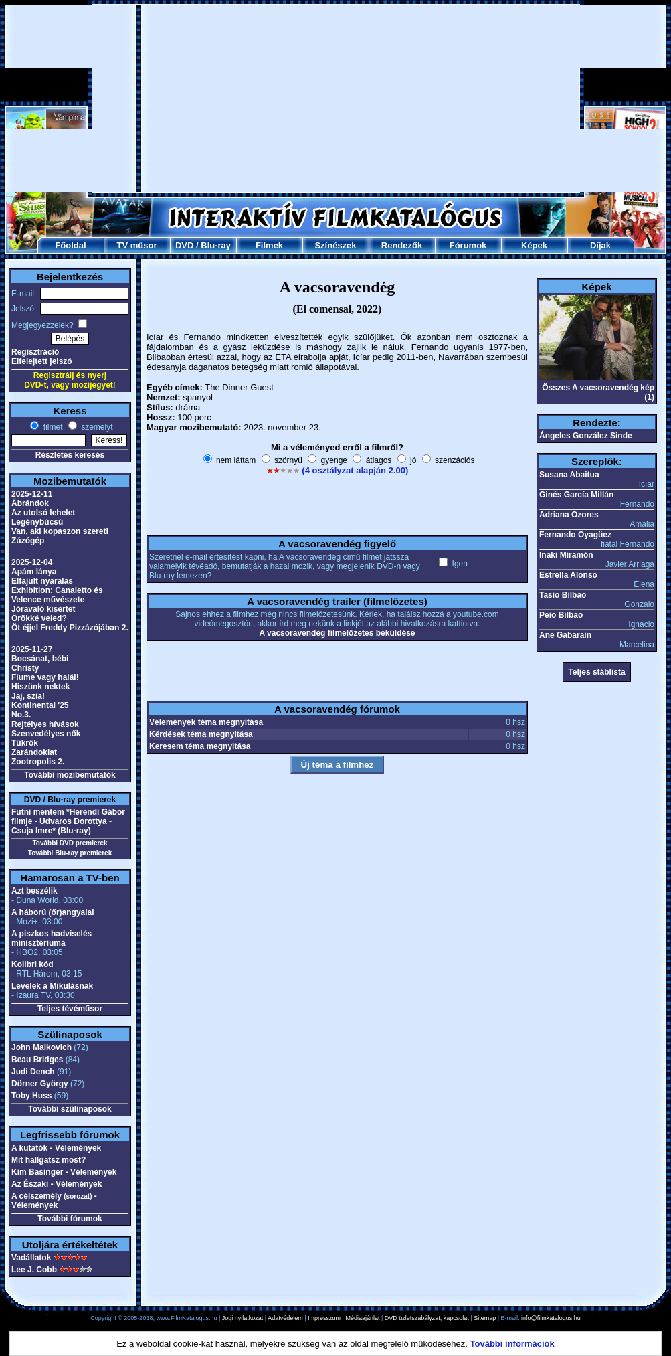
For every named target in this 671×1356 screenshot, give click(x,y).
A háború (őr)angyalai (52, 912)
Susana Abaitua (569, 474)
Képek (534, 245)
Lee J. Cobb (34, 1269)
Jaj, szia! (28, 696)
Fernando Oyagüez (575, 534)
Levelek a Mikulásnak (52, 986)
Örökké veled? (39, 618)
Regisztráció (35, 352)
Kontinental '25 (40, 705)
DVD (184, 245)
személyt (96, 427)
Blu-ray (216, 245)
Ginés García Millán (576, 494)
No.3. (21, 714)
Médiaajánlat (362, 1318)
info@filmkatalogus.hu (551, 1318)
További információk (512, 1344)
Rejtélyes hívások (45, 724)
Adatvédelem (285, 1318)
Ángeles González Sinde (585, 435)
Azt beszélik (34, 891)
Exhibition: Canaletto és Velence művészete (57, 595)
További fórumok (69, 1218)
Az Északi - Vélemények (56, 1184)
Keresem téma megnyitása (199, 746)
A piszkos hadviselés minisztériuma (51, 938)
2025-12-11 (31, 494)
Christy (25, 668)
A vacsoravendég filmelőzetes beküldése (337, 633)
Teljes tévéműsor (69, 1008)
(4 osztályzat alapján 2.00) (355, 470)
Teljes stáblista (596, 672)
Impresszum (324, 1318)
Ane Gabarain (565, 635)
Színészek (335, 245)
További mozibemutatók (69, 775)
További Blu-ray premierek (70, 853)
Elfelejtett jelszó (41, 361)
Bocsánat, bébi (39, 658)
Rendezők (401, 245)
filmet (51, 427)
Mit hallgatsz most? (48, 1160)
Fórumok (468, 245)
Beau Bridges (37, 1059)
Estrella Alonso (568, 575)
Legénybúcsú (37, 522)
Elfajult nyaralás (42, 581)
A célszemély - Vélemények (54, 1200)
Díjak (600, 245)
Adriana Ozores (569, 514)
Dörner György (39, 1083)
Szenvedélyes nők (45, 733)
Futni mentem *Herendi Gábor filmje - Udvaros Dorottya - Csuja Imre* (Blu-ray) (68, 821)
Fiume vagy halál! (45, 677)
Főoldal (70, 245)
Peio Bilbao (561, 615)
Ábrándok (30, 503)
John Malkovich (41, 1047)
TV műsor (137, 245)
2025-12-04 (31, 562)
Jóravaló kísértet (43, 609)
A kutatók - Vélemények (56, 1148)
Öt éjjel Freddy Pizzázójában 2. (69, 627)
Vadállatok (31, 1257)
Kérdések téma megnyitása (201, 734)
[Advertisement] (303, 98)
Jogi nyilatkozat (243, 1318)
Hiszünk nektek (40, 686)
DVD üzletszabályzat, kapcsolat (427, 1318)
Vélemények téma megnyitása (206, 722)
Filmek (269, 245)
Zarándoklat (34, 752)
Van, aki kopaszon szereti (59, 531)
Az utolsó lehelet (43, 512)
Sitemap (485, 1318)
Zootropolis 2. (37, 761)
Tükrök (24, 743)
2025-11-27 (31, 649)
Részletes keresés (69, 455)
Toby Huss (31, 1095)
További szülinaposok (69, 1109)
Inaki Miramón (566, 555)
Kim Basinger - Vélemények (63, 1172)
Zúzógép (27, 540)
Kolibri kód (32, 964)
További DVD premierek (69, 843)
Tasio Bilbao (562, 595)
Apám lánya (33, 571)
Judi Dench (33, 1071)
